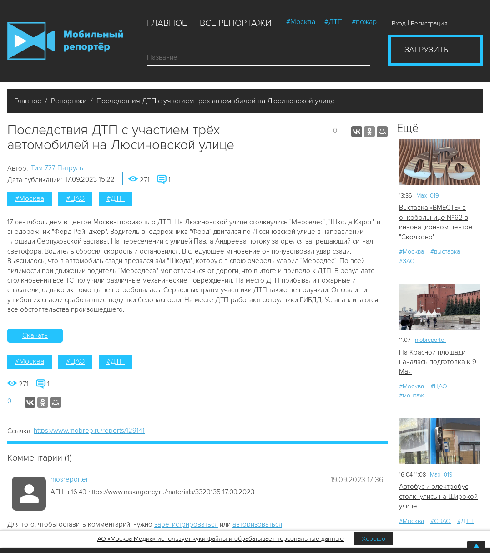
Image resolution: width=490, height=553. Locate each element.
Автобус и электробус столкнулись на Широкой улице (438, 496)
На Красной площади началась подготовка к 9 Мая (437, 362)
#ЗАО (407, 261)
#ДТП (333, 21)
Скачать (35, 335)
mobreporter (430, 340)
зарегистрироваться (186, 524)
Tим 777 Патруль (57, 168)
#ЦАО (75, 198)
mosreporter (69, 479)
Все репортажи (236, 23)
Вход (399, 23)
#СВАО (440, 521)
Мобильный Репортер (65, 41)
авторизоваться (257, 524)
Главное (167, 23)
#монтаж (411, 395)
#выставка (445, 251)
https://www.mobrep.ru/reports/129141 (89, 430)
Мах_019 (427, 195)
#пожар (364, 21)
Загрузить (426, 50)
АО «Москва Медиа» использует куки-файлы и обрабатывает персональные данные (220, 539)
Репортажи (69, 101)
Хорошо (373, 539)
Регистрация (429, 23)
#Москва (300, 21)
